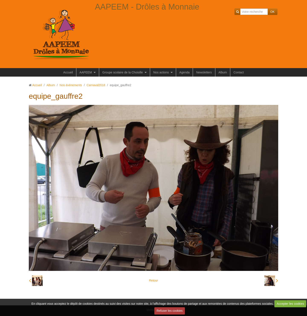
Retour (153, 280)
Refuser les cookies (169, 310)
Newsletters (204, 72)
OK (272, 11)
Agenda (184, 72)
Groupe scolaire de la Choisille (122, 72)
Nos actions (161, 72)
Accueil (68, 72)
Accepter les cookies (290, 303)
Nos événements (70, 85)
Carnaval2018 (96, 85)
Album (223, 72)
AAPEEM (86, 72)
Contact (238, 72)
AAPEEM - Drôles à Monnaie (147, 6)
